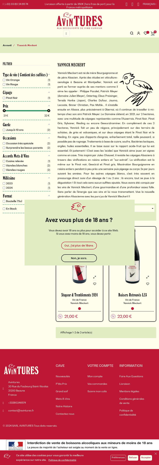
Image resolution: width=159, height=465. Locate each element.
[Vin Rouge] (79, 308)
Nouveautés (63, 376)
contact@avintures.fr (21, 410)
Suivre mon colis (97, 391)
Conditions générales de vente (131, 401)
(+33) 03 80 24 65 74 (15, 4)
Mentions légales (129, 391)
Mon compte (95, 376)
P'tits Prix (61, 384)
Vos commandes (97, 384)
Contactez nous (65, 414)
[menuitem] (69, 376)
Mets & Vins (63, 399)
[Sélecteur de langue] (147, 4)
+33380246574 (17, 403)
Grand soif (62, 391)
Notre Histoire (64, 406)
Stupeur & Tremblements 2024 (79, 294)
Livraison (124, 384)
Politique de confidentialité (62, 460)
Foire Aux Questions (131, 376)
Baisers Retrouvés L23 (132, 294)
